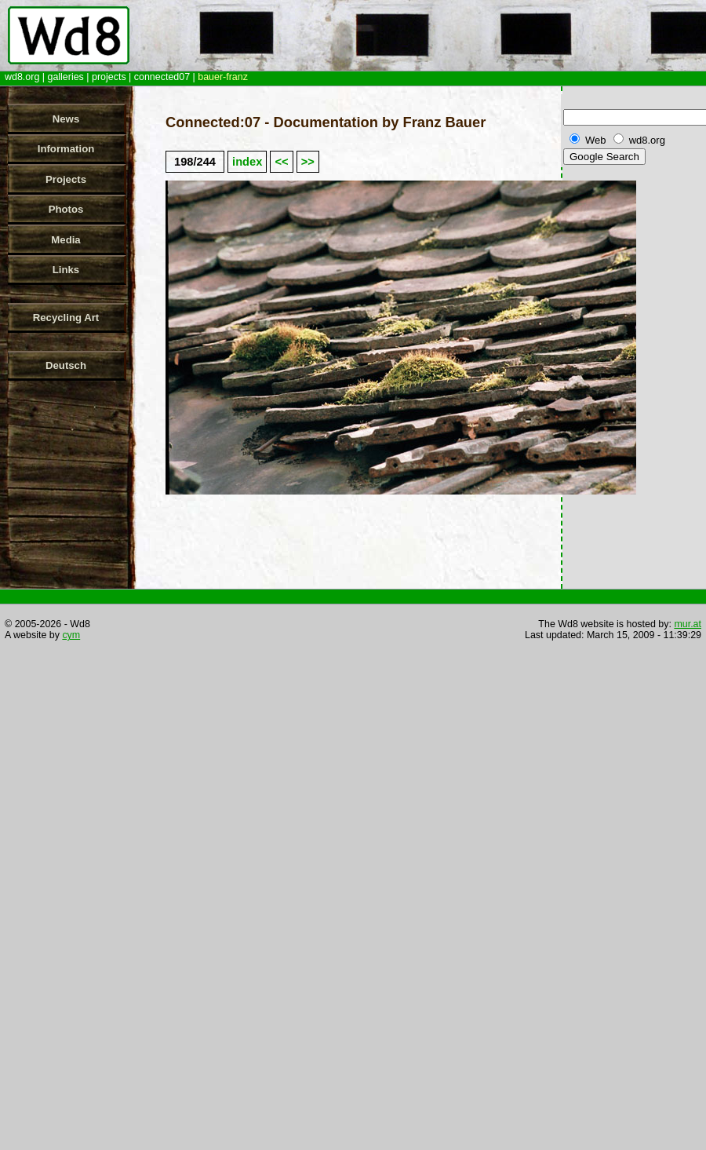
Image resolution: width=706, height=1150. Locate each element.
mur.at (687, 624)
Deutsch (65, 365)
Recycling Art (66, 317)
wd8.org (22, 76)
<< (281, 161)
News (66, 119)
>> (308, 161)
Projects (65, 179)
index (247, 161)
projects (109, 76)
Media (65, 240)
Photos (66, 209)
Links (66, 270)
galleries (65, 76)
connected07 (162, 76)
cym (71, 635)
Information (66, 149)
